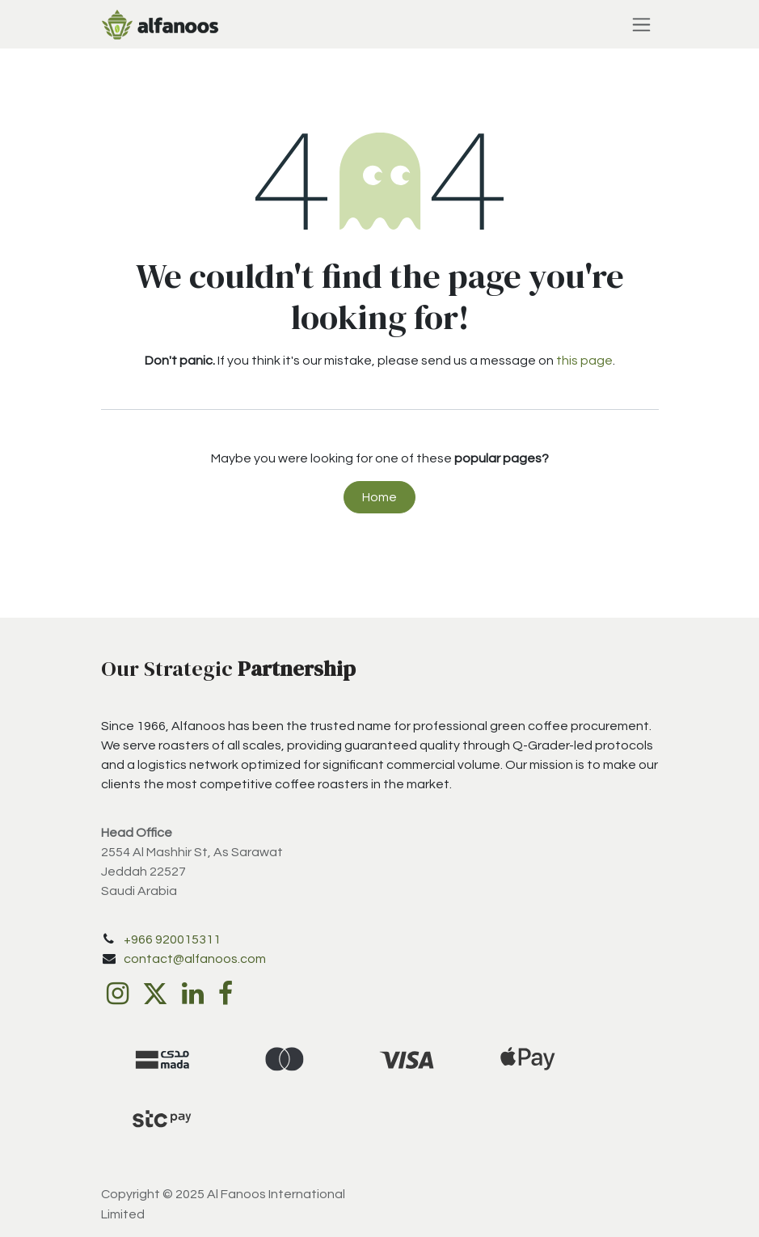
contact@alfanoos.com (195, 958)
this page (584, 360)
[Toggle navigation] (641, 24)
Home (379, 497)
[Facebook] (225, 993)
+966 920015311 (172, 939)
